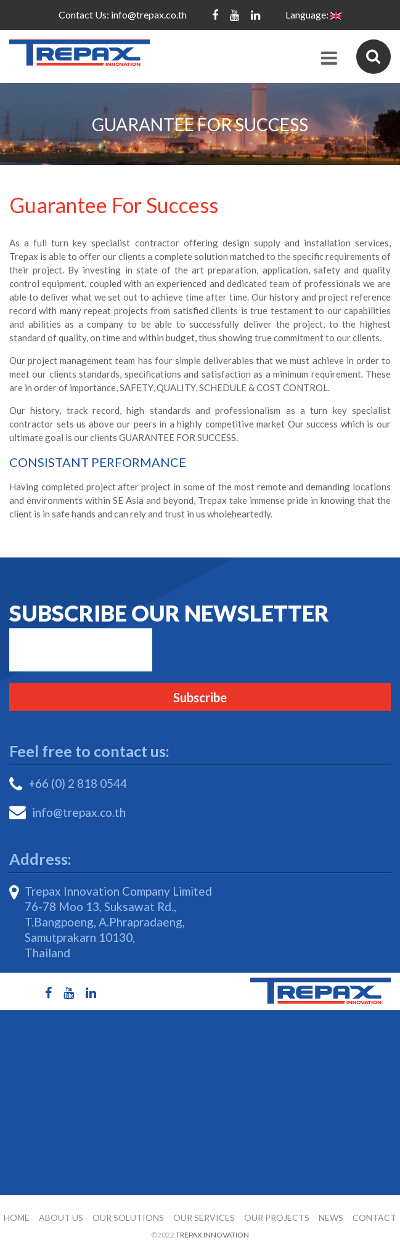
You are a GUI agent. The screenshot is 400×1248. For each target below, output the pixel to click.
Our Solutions (128, 1217)
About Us (61, 1217)
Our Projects (276, 1217)
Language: (313, 14)
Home (17, 1217)
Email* (80, 649)
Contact (374, 1217)
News (331, 1217)
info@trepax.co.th (149, 14)
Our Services (204, 1217)
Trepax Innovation (212, 1234)
